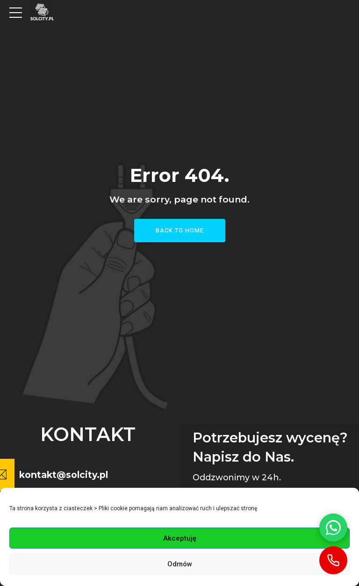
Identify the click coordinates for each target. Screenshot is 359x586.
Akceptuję (179, 538)
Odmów (179, 564)
